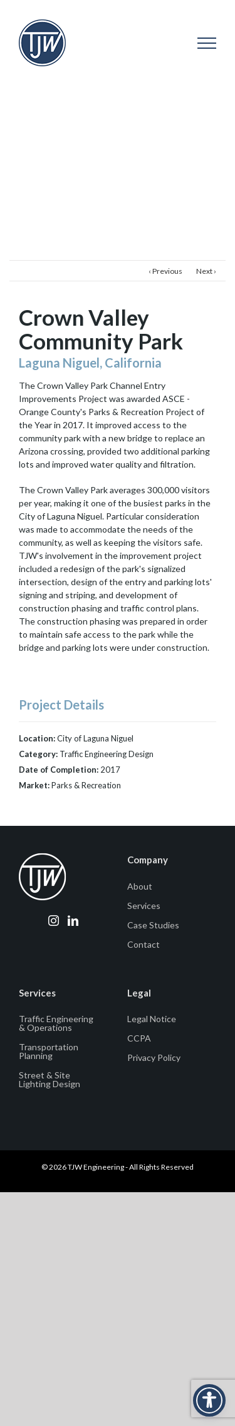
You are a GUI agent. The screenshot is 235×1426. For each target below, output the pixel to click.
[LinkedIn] (73, 920)
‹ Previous (165, 271)
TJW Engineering (96, 1167)
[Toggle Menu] (207, 43)
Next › (206, 271)
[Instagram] (53, 920)
